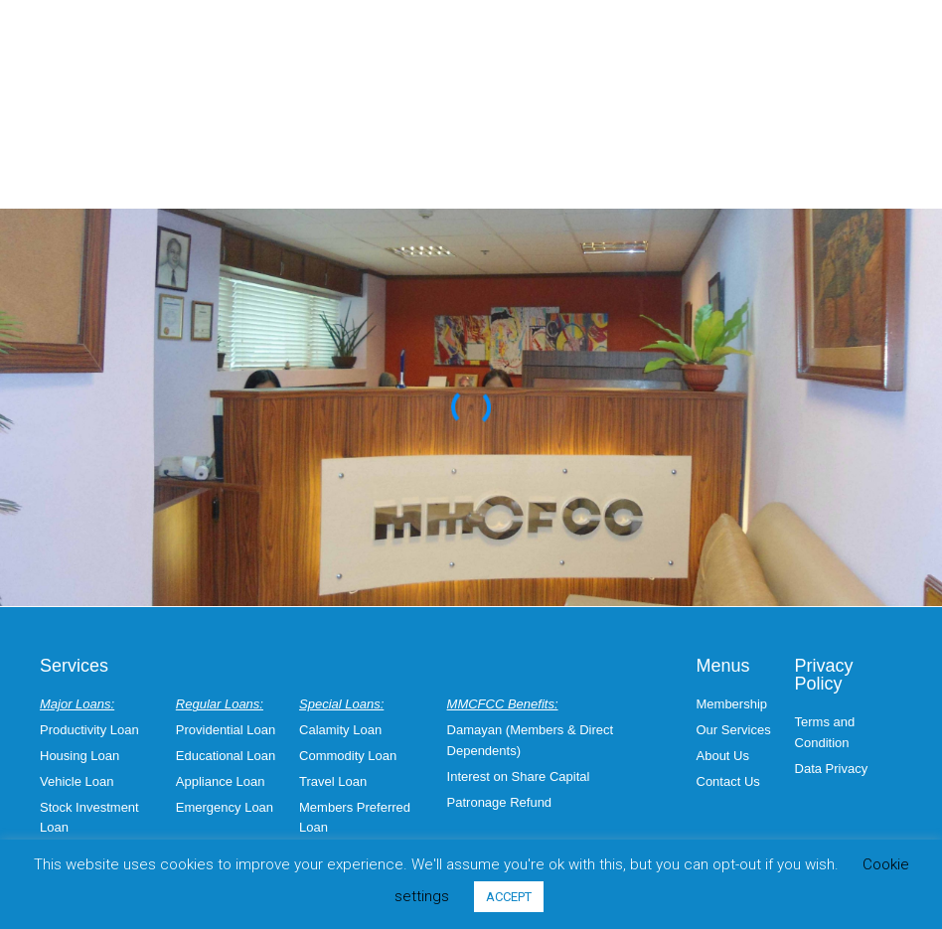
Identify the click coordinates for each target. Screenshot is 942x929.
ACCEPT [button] (509, 896)
